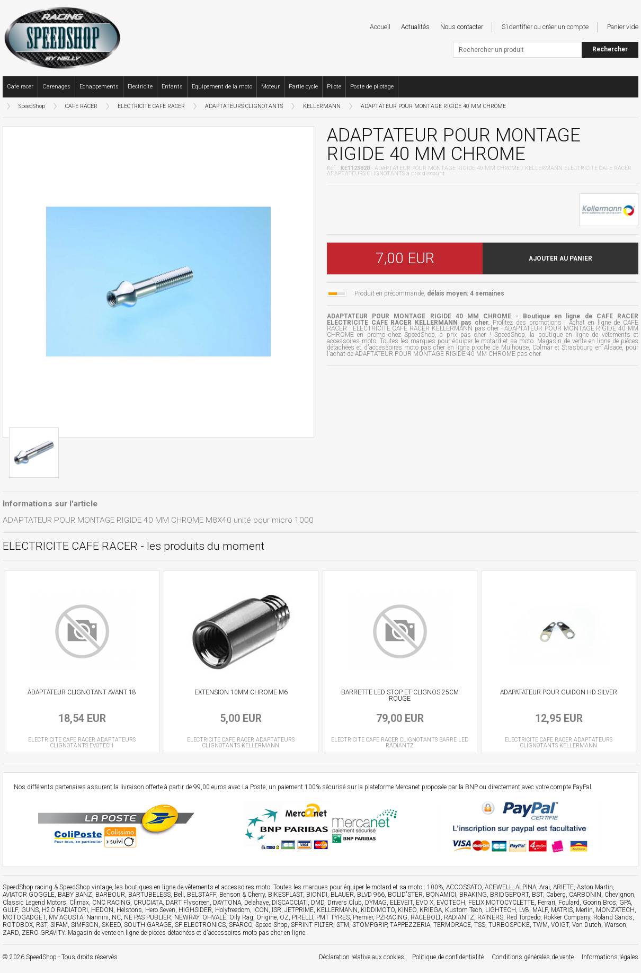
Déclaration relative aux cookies (361, 957)
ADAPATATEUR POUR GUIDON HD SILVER (558, 692)
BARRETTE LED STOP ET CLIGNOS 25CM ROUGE (400, 695)
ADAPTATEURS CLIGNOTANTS (244, 106)
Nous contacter (461, 27)
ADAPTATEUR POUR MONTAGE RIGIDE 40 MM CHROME (433, 106)
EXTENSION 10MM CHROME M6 (241, 692)
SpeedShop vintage (85, 887)
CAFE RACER (81, 106)
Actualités (415, 27)
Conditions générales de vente (533, 957)
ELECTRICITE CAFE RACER (151, 106)
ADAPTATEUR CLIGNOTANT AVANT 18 (82, 692)
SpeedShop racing (27, 887)
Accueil (380, 27)
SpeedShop (32, 106)
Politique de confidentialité (448, 957)
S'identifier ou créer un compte (545, 27)
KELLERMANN (322, 106)
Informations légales (610, 957)
